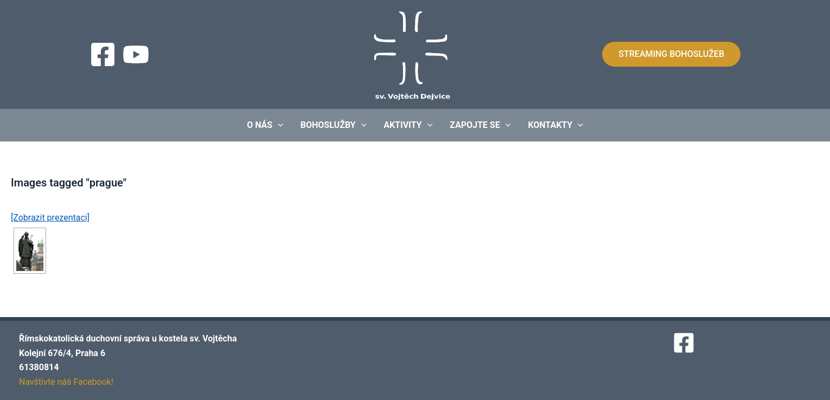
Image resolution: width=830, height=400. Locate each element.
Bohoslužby (333, 125)
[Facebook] (103, 54)
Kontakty (555, 125)
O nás (265, 125)
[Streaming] (136, 54)
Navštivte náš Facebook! (66, 382)
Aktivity (408, 125)
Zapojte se (480, 125)
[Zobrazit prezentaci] (50, 217)
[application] (277, 125)
